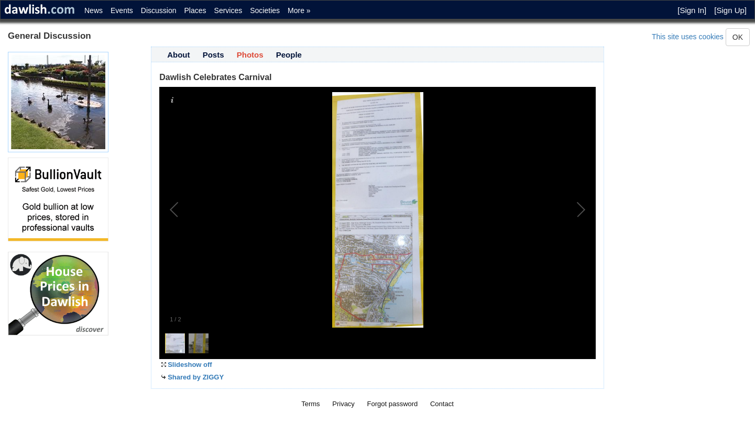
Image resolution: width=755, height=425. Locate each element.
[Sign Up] (730, 10)
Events (122, 10)
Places (195, 10)
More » (299, 10)
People (289, 54)
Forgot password (392, 404)
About (178, 54)
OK (737, 37)
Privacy (343, 404)
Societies (265, 10)
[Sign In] (691, 10)
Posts (213, 54)
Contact (442, 404)
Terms (310, 404)
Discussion (159, 10)
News (93, 10)
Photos (250, 54)
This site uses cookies (688, 36)
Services (228, 10)
